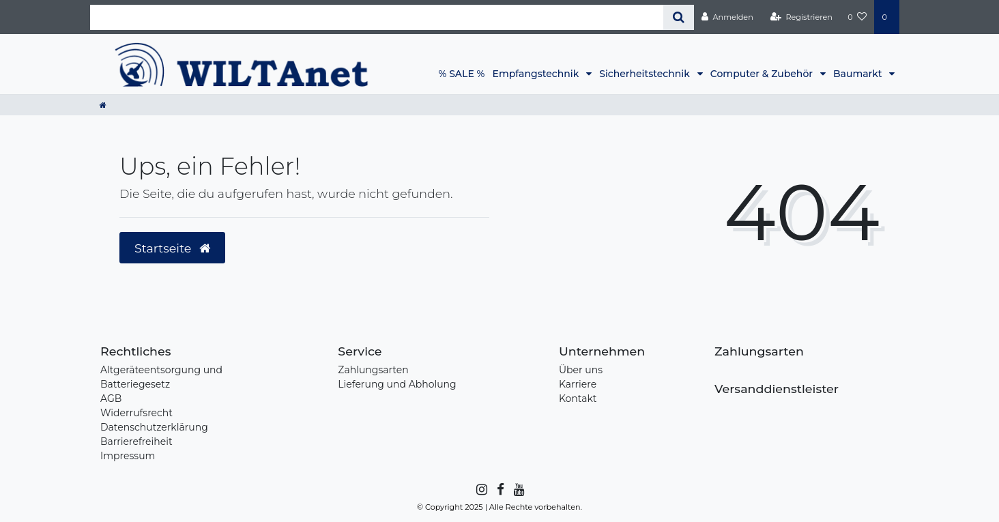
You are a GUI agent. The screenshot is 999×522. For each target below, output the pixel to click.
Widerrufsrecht (136, 413)
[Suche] (678, 17)
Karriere (577, 384)
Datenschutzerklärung (154, 427)
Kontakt (578, 398)
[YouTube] (518, 490)
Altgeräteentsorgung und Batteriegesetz (161, 377)
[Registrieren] (801, 17)
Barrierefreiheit (136, 441)
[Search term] (376, 17)
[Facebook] (499, 490)
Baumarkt (858, 74)
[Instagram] (481, 490)
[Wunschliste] (857, 17)
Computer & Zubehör (762, 74)
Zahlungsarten (373, 370)
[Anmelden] (727, 17)
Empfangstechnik (537, 74)
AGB (110, 398)
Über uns (581, 370)
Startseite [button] (172, 248)
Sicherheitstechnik (645, 74)
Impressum (127, 456)
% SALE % (462, 74)
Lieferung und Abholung (397, 384)
